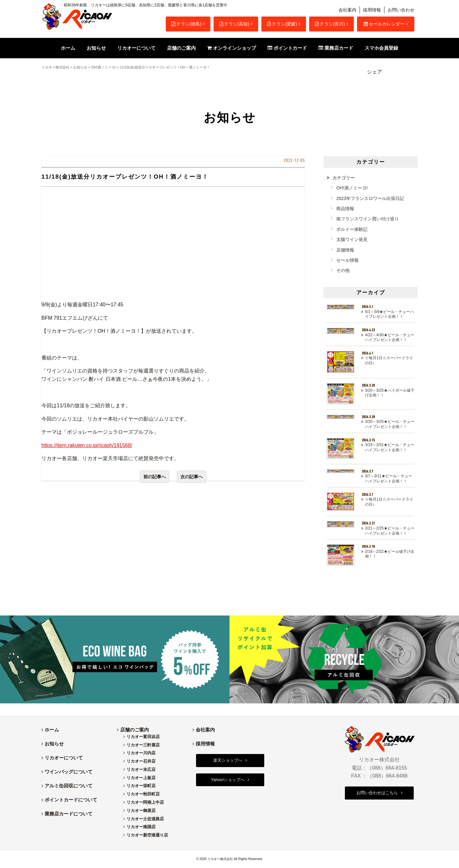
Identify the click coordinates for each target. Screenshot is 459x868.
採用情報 (372, 9)
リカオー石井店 (141, 761)
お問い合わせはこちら (377, 792)
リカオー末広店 (141, 769)
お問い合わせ (401, 9)
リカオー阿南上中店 (145, 802)
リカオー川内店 (141, 753)
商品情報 (345, 208)
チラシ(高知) (234, 23)
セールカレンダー (384, 23)
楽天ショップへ (227, 760)
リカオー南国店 (141, 826)
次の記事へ (191, 476)
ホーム (52, 729)
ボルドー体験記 (352, 229)
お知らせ (80, 67)
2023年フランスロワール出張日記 (370, 198)
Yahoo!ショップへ (227, 779)
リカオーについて (64, 757)
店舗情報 (345, 250)
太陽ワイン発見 (352, 239)
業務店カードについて (68, 813)
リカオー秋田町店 (143, 794)
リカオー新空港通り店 (147, 835)
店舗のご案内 (134, 729)
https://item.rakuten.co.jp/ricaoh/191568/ (86, 445)
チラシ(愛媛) (282, 23)
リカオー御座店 (141, 810)
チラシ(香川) (330, 23)
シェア (374, 72)
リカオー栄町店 (141, 785)
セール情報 (347, 260)
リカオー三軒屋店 (143, 745)
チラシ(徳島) (186, 23)
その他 (343, 270)
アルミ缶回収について (68, 785)
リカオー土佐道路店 (145, 818)
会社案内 (347, 9)
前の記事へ (154, 476)
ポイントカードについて (71, 799)
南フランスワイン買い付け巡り (367, 218)
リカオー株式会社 (55, 67)
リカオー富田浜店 (143, 736)
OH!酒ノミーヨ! (103, 67)
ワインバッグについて (68, 771)
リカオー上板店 (141, 777)
